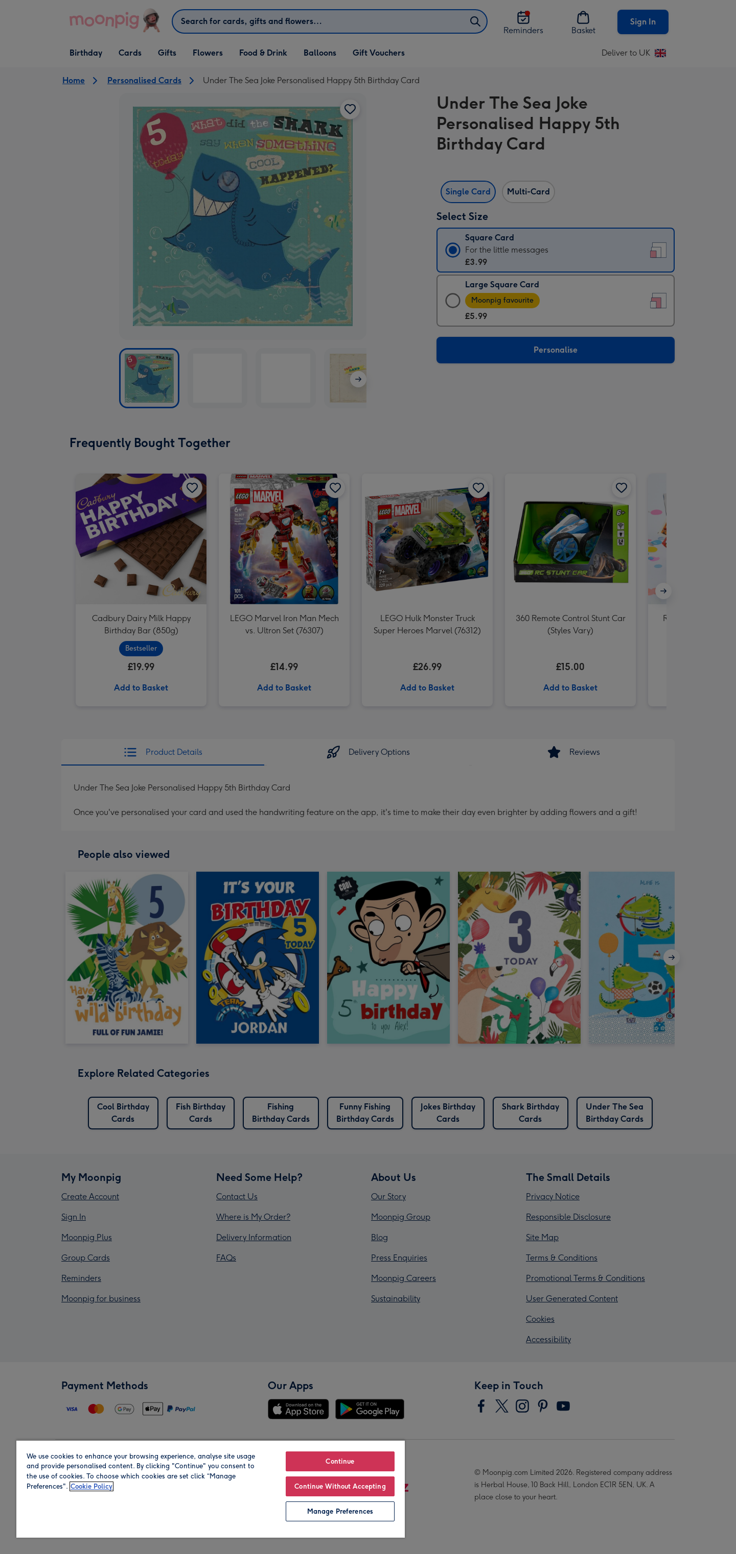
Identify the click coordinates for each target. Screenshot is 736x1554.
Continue (340, 1461)
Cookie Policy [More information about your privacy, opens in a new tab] (91, 1486)
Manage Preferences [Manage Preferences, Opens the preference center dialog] (340, 1511)
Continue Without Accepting (339, 1486)
